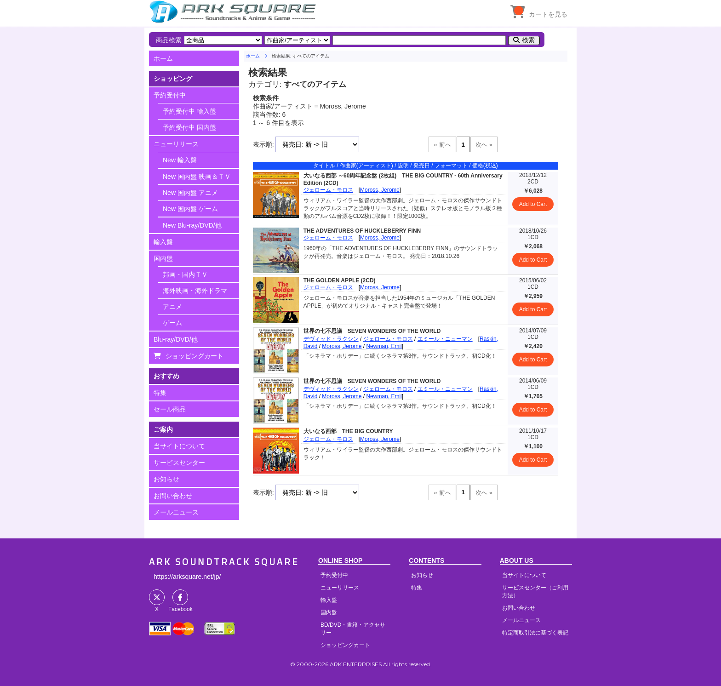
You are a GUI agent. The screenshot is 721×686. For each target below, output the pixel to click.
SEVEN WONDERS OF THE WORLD (394, 331)
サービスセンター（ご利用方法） (535, 591)
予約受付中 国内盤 (189, 127)
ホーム (163, 58)
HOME (234, 11)
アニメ (172, 306)
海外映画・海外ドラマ (195, 290)
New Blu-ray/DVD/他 (192, 225)
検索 (528, 40)
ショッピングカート (194, 356)
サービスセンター (179, 462)
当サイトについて (179, 446)
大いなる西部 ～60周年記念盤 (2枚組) (350, 175)
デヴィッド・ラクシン (331, 339)
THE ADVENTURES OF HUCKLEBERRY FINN (362, 231)
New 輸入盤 (180, 160)
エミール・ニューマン (445, 339)
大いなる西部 (320, 431)
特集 (160, 392)
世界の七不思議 (322, 331)
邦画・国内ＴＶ (185, 274)
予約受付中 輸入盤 (189, 111)
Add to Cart (533, 204)
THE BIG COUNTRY (367, 431)
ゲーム (172, 322)
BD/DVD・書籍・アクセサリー (352, 629)
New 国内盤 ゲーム (190, 208)
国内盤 (163, 258)
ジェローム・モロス (328, 190)
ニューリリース (176, 144)
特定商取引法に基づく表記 (535, 632)
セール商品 (170, 409)
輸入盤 (163, 242)
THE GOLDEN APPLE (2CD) (339, 280)
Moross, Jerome (380, 190)
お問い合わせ (173, 495)
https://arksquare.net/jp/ (187, 576)
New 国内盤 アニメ (190, 192)
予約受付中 (170, 95)
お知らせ (166, 479)
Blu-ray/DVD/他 (176, 339)
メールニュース (176, 512)
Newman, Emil (383, 346)
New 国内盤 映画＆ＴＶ (197, 176)
